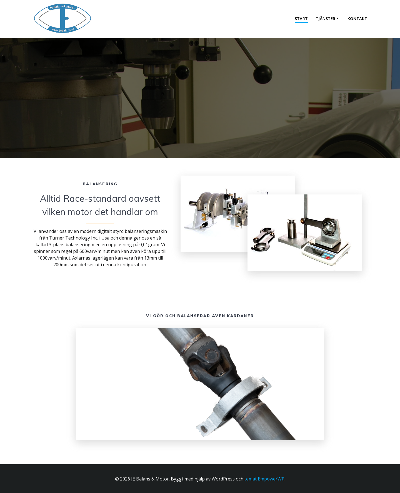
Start (301, 18)
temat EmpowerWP (264, 479)
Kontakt (357, 18)
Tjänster (325, 18)
